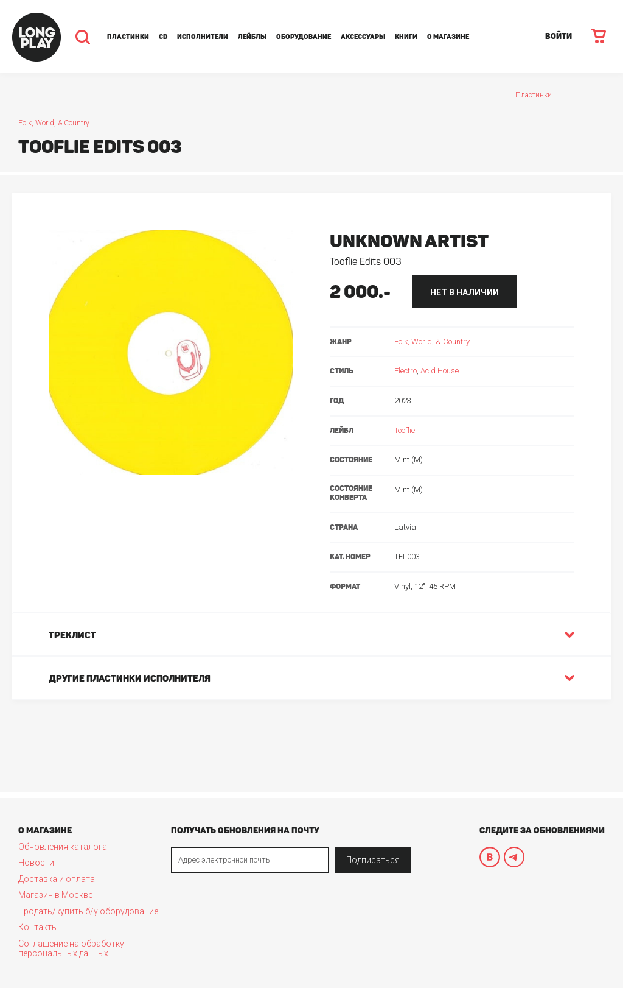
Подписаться (373, 860)
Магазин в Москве (55, 895)
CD (163, 37)
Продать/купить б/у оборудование (88, 911)
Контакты (38, 927)
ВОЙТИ (558, 36)
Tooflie (404, 430)
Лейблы (252, 37)
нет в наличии (464, 292)
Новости (36, 862)
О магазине (448, 37)
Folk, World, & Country (53, 123)
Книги (406, 37)
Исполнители (202, 37)
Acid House (439, 370)
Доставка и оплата (56, 879)
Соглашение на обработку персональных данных (71, 948)
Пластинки (128, 37)
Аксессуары (363, 37)
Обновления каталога (62, 847)
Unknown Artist (409, 241)
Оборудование (303, 37)
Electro (405, 370)
